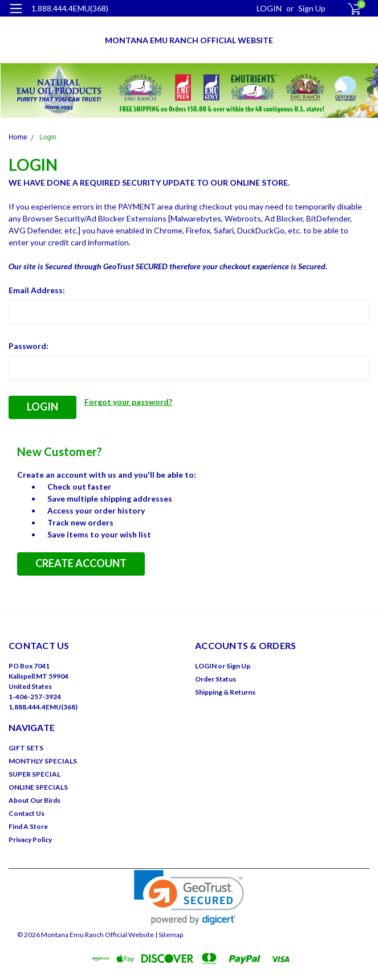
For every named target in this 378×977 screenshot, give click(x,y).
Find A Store (28, 826)
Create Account (81, 563)
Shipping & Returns (225, 692)
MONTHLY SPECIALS (43, 761)
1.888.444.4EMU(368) (69, 8)
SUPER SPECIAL (34, 774)
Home (18, 137)
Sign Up (312, 8)
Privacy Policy (30, 839)
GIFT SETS (26, 748)
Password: (28, 346)
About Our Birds (34, 800)
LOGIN (269, 8)
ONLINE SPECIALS (38, 787)
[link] (189, 897)
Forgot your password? (128, 402)
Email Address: (37, 290)
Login (47, 137)
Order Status (215, 679)
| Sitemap (169, 934)
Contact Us (26, 813)
